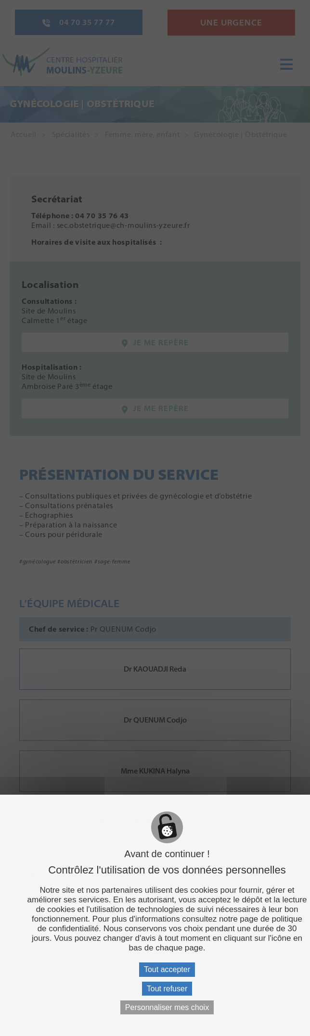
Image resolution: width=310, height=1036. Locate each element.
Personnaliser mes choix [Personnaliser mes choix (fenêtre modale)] (167, 1007)
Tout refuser (167, 989)
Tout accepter (167, 969)
